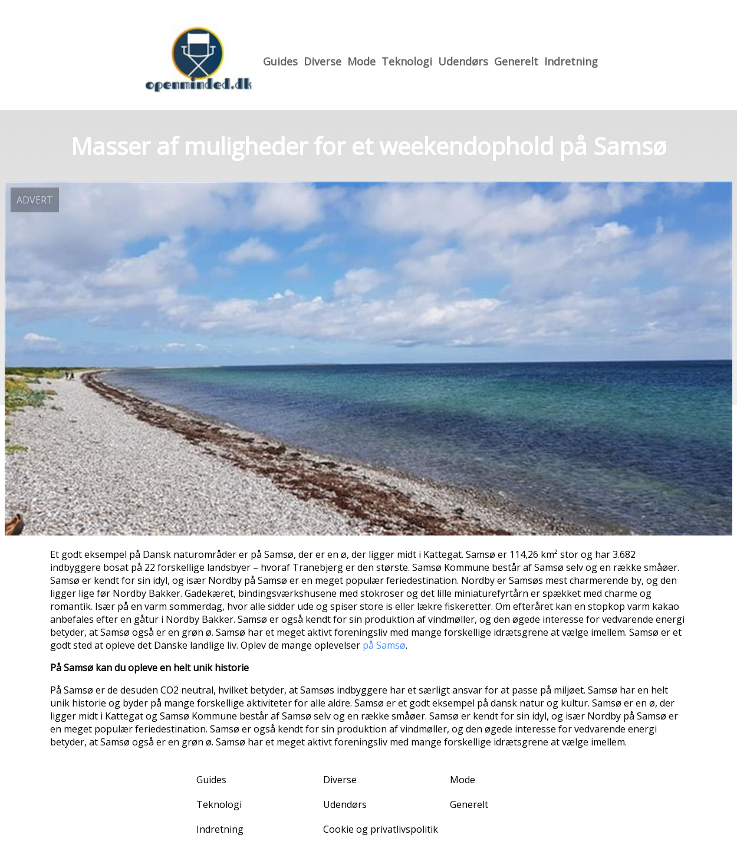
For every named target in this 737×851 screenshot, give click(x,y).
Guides (280, 61)
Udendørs (463, 61)
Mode (361, 61)
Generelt (516, 61)
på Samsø (384, 645)
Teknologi (406, 61)
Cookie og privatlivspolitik (380, 829)
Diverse (322, 61)
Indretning (571, 61)
